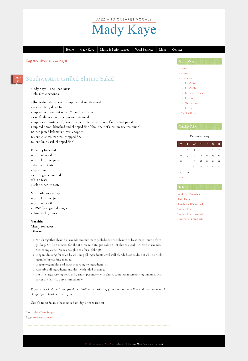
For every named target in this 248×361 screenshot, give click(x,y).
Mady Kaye (87, 49)
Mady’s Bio (190, 83)
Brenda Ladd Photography (190, 204)
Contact (177, 49)
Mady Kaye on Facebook (190, 218)
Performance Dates (194, 93)
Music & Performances (114, 49)
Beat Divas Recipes (45, 312)
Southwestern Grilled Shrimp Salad (70, 78)
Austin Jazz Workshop (188, 194)
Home (70, 49)
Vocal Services (144, 49)
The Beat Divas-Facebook (190, 214)
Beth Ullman (183, 199)
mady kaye (38, 317)
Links (162, 49)
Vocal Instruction (193, 103)
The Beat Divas (188, 113)
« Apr (180, 177)
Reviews (189, 98)
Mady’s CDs (191, 88)
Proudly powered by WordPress (100, 343)
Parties (188, 108)
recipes (48, 317)
